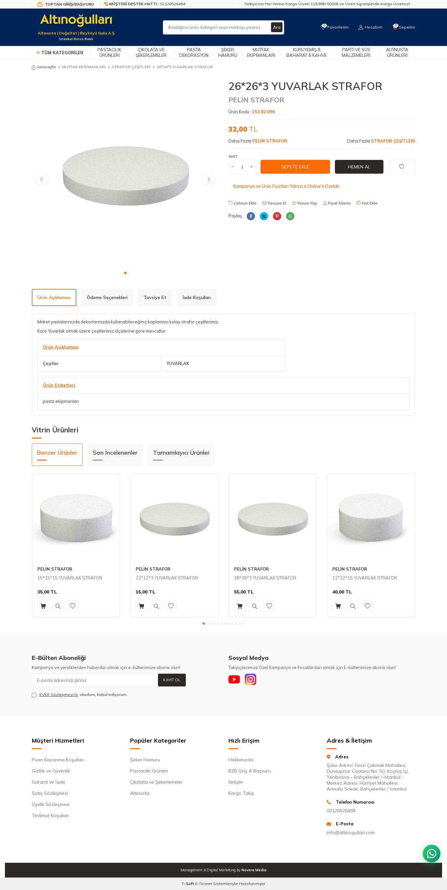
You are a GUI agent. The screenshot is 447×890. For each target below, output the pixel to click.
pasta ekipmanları (61, 401)
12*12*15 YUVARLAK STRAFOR (364, 577)
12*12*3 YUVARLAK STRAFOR (167, 577)
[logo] (76, 23)
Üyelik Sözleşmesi (50, 804)
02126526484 (341, 811)
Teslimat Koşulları (50, 815)
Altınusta (139, 793)
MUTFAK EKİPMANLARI (84, 66)
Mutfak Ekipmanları (261, 52)
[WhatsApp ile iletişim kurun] (430, 850)
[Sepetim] (403, 27)
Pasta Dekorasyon (193, 52)
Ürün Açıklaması (54, 297)
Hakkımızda (240, 760)
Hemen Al (359, 167)
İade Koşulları (197, 297)
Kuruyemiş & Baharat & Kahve (306, 52)
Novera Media (254, 870)
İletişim (235, 782)
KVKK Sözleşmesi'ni (58, 694)
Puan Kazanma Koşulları (58, 760)
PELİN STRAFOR (256, 100)
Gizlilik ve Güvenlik (51, 771)
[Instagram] (253, 680)
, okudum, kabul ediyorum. (79, 694)
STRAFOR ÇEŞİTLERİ (131, 66)
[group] (125, 173)
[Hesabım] (369, 27)
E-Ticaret (203, 883)
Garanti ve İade (48, 782)
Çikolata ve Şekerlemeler (151, 52)
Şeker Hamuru (227, 52)
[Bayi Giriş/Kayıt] (65, 4)
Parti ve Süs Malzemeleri (356, 52)
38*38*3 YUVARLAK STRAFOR (265, 577)
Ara (277, 27)
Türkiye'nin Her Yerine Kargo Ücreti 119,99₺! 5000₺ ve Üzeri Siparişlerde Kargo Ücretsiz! (327, 3)
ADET (232, 156)
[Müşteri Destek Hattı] (144, 4)
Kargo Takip (241, 793)
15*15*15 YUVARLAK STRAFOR (69, 577)
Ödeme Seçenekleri (107, 297)
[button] (125, 273)
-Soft (188, 883)
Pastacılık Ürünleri (109, 52)
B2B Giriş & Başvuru (249, 771)
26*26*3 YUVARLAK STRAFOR (185, 66)
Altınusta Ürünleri (397, 52)
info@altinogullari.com (351, 833)
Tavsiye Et (274, 203)
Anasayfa (44, 66)
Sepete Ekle (295, 167)
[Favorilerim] (333, 27)
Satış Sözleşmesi (50, 793)
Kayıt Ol (172, 679)
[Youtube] (235, 680)
